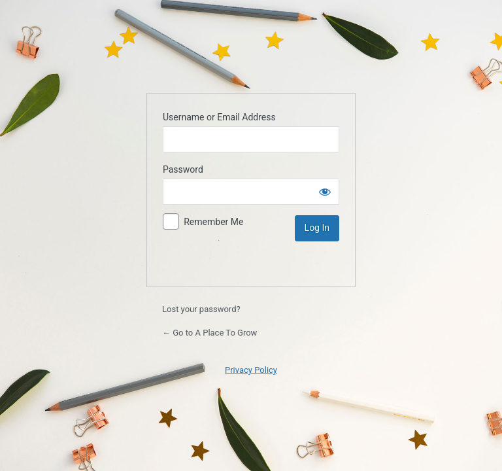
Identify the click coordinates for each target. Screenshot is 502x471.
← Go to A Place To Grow (209, 333)
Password (183, 169)
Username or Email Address (219, 117)
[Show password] (324, 192)
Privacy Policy (251, 370)
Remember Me (213, 222)
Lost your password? (201, 309)
